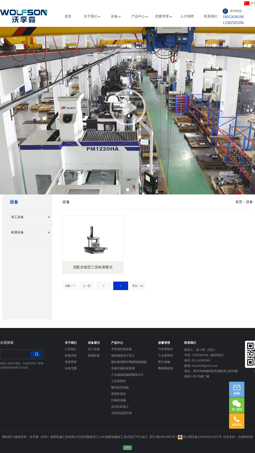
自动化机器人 (120, 406)
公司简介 (71, 349)
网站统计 (8, 437)
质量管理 (163, 16)
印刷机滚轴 (118, 400)
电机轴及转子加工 (123, 355)
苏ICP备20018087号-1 (163, 437)
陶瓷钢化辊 (165, 368)
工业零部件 (118, 381)
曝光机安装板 (120, 387)
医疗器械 (164, 362)
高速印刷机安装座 (123, 368)
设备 (115, 16)
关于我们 (92, 16)
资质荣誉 (71, 362)
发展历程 (71, 355)
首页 (68, 16)
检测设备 (30, 232)
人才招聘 (187, 16)
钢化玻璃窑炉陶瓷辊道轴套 (129, 362)
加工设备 (30, 217)
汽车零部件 (165, 349)
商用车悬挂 (118, 393)
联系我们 (211, 16)
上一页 (87, 285)
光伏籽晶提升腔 (121, 413)
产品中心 (139, 16)
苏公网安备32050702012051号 (200, 437)
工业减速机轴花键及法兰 (127, 374)
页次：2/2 (137, 285)
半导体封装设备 (121, 349)
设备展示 (94, 342)
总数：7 (69, 285)
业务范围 (71, 368)
